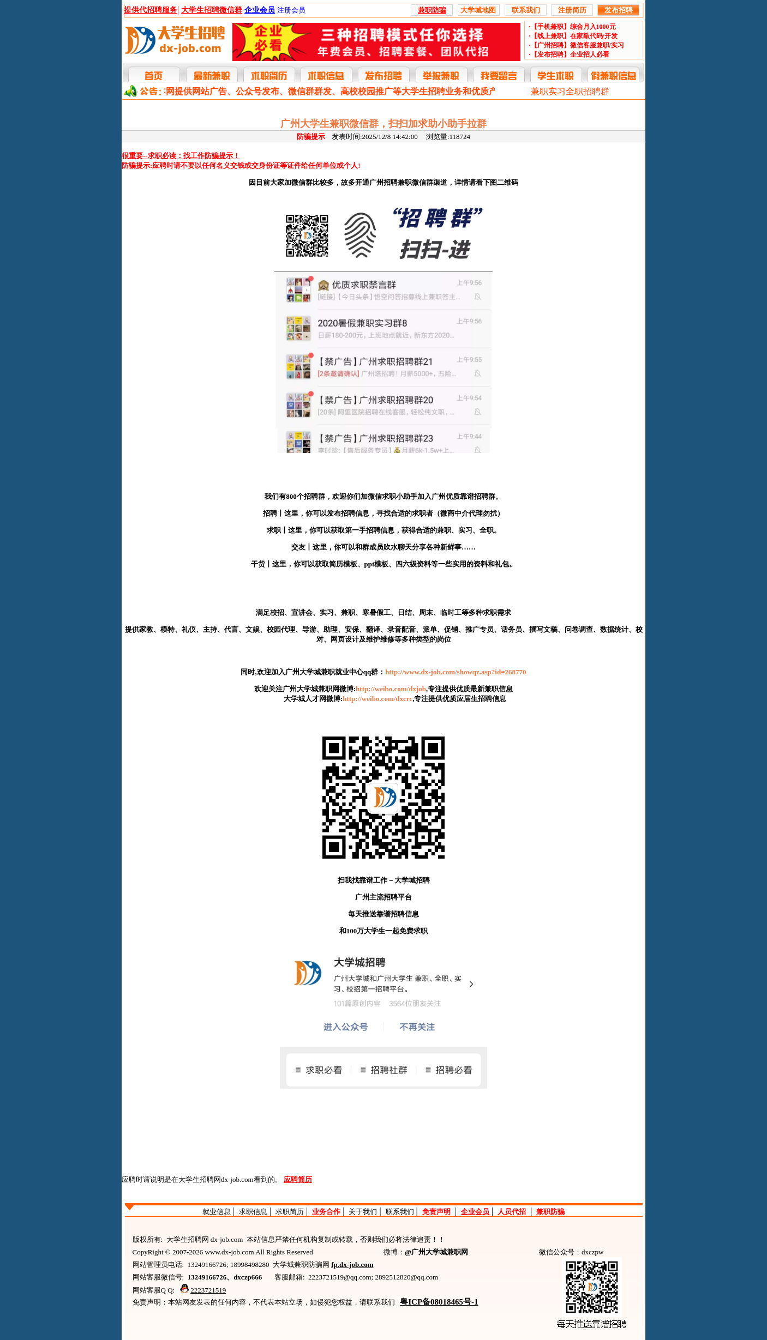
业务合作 (326, 1212)
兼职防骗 (550, 1212)
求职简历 (289, 1212)
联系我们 (400, 1212)
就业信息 (216, 1212)
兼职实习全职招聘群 (570, 91)
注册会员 (291, 10)
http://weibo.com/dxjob (391, 689)
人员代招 (512, 1212)
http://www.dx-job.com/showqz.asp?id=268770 (455, 672)
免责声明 (436, 1212)
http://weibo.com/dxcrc (377, 699)
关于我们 (363, 1212)
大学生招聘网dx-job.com (216, 1179)
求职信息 (253, 1212)
